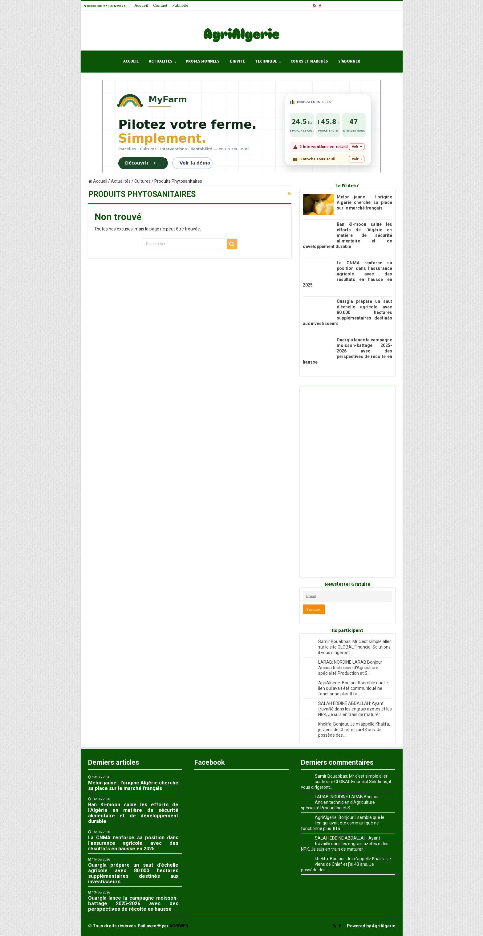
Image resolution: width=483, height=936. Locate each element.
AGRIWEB (178, 925)
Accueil (141, 5)
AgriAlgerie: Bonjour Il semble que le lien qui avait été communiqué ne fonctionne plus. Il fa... (353, 688)
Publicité (180, 5)
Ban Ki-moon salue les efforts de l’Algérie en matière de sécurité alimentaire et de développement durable (347, 235)
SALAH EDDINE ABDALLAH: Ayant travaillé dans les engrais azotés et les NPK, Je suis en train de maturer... (355, 709)
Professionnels (203, 61)
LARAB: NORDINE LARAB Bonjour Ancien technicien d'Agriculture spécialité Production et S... (350, 668)
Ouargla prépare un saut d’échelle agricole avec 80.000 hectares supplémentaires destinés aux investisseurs (347, 312)
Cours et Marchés (309, 61)
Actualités (160, 61)
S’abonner (349, 61)
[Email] (347, 596)
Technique (266, 61)
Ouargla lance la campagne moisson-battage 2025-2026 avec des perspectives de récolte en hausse (347, 350)
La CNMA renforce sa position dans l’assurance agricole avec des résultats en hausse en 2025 (347, 273)
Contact (160, 5)
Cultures (142, 181)
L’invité (237, 61)
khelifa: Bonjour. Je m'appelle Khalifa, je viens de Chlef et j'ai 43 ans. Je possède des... (354, 730)
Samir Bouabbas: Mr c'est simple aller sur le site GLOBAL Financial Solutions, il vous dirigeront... (355, 647)
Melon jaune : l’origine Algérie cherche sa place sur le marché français (364, 202)
